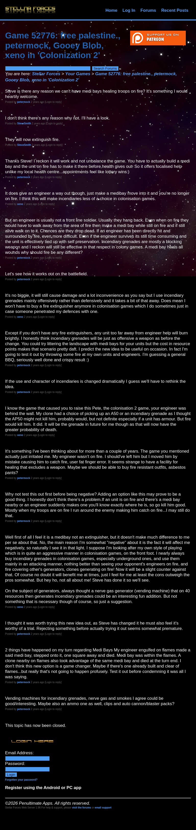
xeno (20, 204)
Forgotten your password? (21, 779)
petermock (23, 102)
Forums (148, 10)
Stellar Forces (46, 73)
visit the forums (81, 807)
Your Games (77, 73)
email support (103, 807)
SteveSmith (24, 123)
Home (111, 10)
